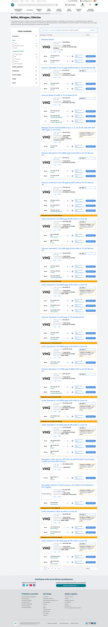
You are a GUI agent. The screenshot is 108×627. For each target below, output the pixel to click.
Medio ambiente (26, 602)
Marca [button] (24, 40)
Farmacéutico (26, 598)
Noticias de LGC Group (48, 598)
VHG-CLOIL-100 (66, 187)
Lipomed (45, 615)
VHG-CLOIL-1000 (66, 253)
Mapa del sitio (68, 606)
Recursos (27, 1)
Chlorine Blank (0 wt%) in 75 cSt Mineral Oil (59, 95)
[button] (72, 56)
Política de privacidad (64, 623)
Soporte (33, 1)
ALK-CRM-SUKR (66, 489)
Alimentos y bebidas (27, 600)
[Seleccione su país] (95, 1)
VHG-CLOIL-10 (65, 70)
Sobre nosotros (15, 1)
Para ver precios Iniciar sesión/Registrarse (79, 56)
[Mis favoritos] (90, 5)
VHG (58, 43)
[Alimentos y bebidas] (22, 600)
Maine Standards (47, 602)
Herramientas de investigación (29, 596)
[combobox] (38, 4)
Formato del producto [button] (24, 51)
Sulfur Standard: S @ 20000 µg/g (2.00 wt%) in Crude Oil (64, 400)
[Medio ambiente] (22, 602)
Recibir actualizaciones (70, 585)
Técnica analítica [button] (24, 75)
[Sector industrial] (22, 605)
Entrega (66, 604)
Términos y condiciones (52, 623)
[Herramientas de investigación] (22, 597)
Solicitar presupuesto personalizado (73, 607)
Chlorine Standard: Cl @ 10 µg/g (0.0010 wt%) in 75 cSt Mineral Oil (68, 68)
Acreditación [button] (24, 71)
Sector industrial (26, 605)
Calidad (21, 1)
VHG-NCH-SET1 (66, 132)
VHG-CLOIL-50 (65, 319)
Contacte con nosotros (41, 1)
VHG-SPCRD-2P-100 (67, 403)
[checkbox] (13, 43)
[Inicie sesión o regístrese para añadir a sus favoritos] (64, 56)
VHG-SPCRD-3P (66, 287)
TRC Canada (45, 613)
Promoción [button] (24, 36)
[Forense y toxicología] (22, 604)
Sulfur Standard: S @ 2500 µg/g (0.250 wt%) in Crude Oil (64, 425)
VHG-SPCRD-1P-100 (67, 349)
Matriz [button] (24, 83)
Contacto (67, 598)
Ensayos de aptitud (27, 607)
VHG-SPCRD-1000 (66, 543)
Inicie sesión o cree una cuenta (50, 30)
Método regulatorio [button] (24, 67)
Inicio (12, 13)
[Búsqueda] (56, 5)
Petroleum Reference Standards (42, 13)
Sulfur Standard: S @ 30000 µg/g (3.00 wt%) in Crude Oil (64, 285)
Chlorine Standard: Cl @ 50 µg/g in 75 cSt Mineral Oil (62, 317)
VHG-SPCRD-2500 (66, 427)
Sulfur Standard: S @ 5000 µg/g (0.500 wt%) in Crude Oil (64, 219)
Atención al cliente (69, 596)
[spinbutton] (70, 56)
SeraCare (45, 604)
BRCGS (44, 607)
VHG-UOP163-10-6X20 (67, 464)
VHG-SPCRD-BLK (66, 514)
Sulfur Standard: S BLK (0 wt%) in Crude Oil (59, 511)
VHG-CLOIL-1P (65, 157)
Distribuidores (68, 602)
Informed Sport (46, 611)
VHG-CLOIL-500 (66, 373)
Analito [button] (24, 79)
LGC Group (45, 596)
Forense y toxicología (27, 603)
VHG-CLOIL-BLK (66, 98)
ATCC (44, 606)
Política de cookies (74, 623)
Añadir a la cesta (90, 56)
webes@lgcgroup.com (87, 1)
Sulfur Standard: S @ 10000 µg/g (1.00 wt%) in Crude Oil (64, 346)
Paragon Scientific (61, 491)
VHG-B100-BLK (66, 42)
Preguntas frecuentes (69, 600)
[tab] (24, 36)
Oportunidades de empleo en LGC (50, 600)
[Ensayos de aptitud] (22, 607)
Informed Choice (47, 609)
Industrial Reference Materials (23, 13)
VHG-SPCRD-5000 (66, 221)
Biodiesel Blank (47, 39)
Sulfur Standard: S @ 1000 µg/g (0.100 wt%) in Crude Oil (64, 541)
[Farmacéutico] (22, 598)
